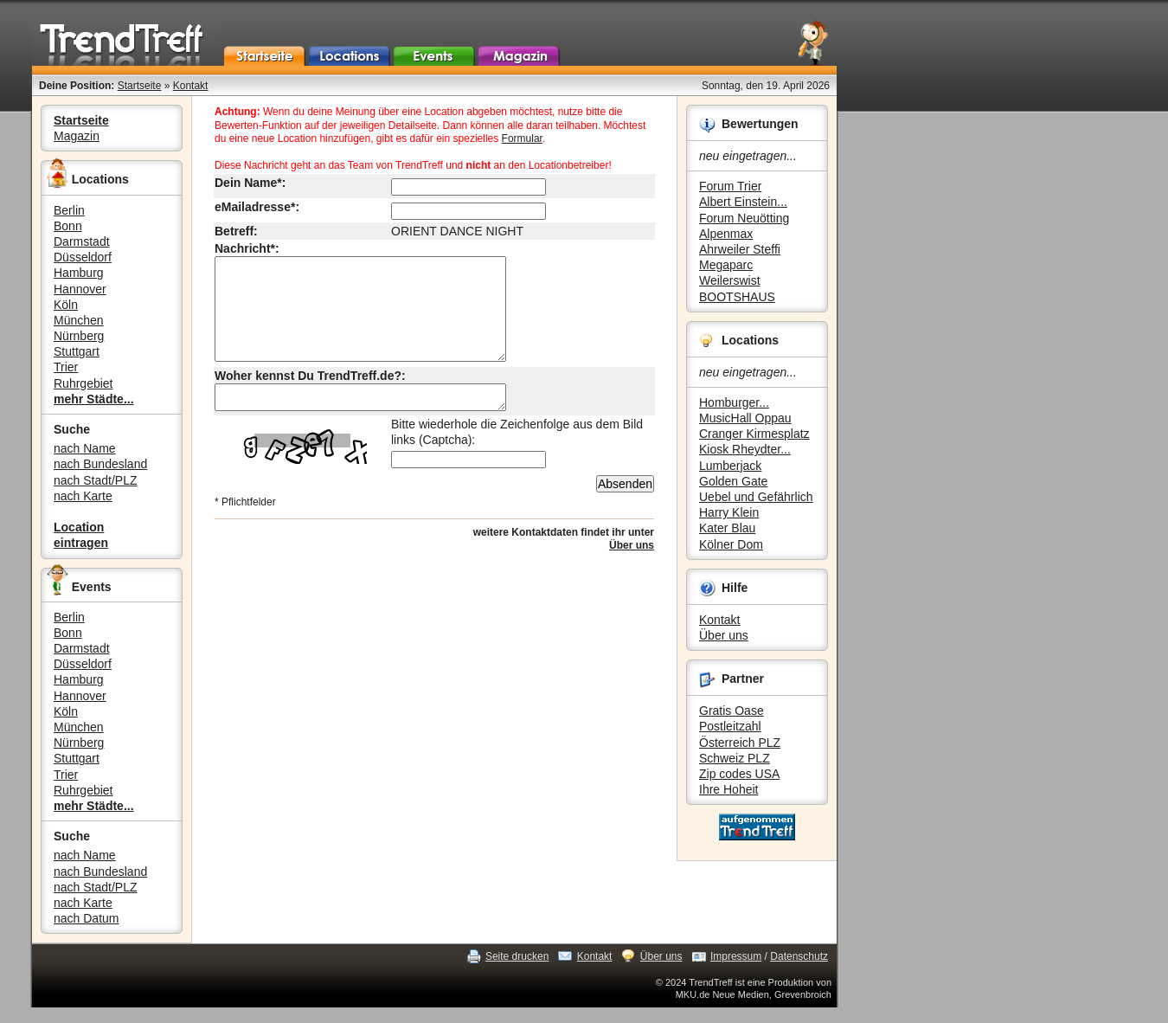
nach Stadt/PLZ (96, 480)
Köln (66, 305)
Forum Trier (730, 186)
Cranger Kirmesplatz (754, 434)
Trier (66, 367)
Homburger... (734, 402)
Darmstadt (82, 241)
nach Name (85, 448)
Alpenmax (726, 234)
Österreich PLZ (739, 743)
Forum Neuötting (744, 218)
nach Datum (86, 918)
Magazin (76, 136)
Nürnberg (79, 336)
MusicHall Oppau (745, 418)
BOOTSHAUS (737, 297)
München (79, 320)
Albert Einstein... (743, 202)
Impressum (735, 956)
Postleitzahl (730, 726)
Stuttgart (76, 351)
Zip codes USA (739, 774)
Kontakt (191, 86)
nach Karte (83, 496)
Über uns (723, 635)
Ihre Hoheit (728, 789)
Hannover (80, 289)
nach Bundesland (100, 464)
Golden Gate (733, 481)
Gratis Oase (731, 710)
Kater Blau (727, 528)
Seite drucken (517, 956)
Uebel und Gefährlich (756, 497)
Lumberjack (730, 466)
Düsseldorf (83, 257)
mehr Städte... (94, 399)
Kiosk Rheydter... (745, 449)
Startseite (140, 86)
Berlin (69, 210)
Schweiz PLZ (734, 758)
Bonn (68, 226)
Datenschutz (799, 956)
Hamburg (79, 273)
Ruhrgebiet (83, 383)
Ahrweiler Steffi (739, 249)
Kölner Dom (731, 544)
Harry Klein (729, 512)
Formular (522, 138)
